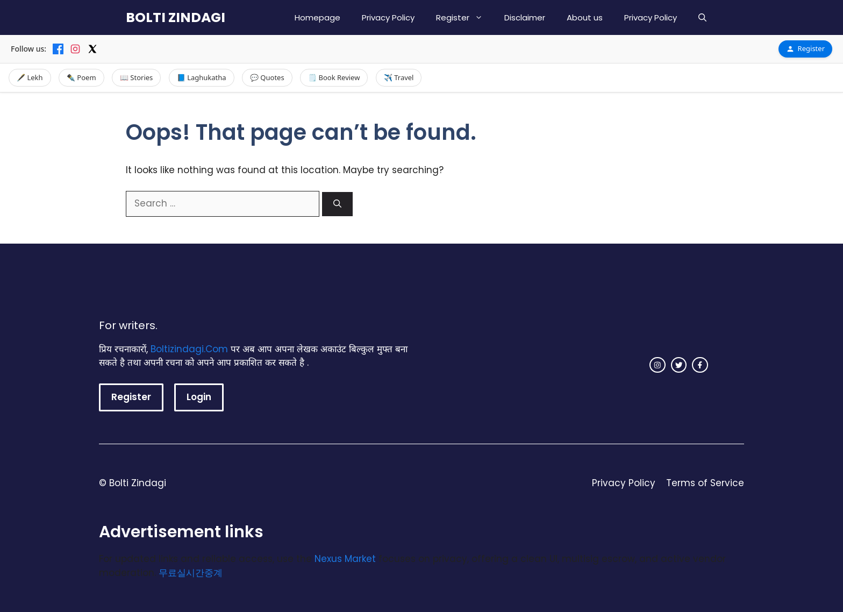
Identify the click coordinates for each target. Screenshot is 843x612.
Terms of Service (705, 482)
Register (465, 17)
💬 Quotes (267, 77)
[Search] (337, 204)
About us (585, 17)
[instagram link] (657, 365)
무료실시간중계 (191, 572)
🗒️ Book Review (334, 77)
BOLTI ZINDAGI (175, 17)
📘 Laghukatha (201, 77)
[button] (702, 17)
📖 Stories (136, 77)
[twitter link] (679, 365)
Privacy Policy (388, 17)
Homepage (317, 17)
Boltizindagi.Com (189, 349)
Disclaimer (524, 17)
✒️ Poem (81, 77)
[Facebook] (58, 49)
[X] (92, 49)
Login (199, 396)
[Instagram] (75, 49)
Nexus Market (345, 558)
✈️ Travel (399, 77)
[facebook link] (700, 365)
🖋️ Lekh (30, 77)
